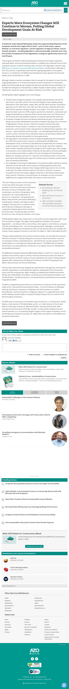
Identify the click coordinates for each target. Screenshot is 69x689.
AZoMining (8, 611)
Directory (8, 624)
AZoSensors (38, 598)
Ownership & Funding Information (51, 638)
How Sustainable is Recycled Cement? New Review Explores (29, 522)
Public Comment (34, 355)
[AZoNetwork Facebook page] (32, 658)
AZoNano (8, 600)
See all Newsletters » (9, 586)
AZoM (6, 598)
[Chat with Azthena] (64, 685)
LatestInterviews (12, 392)
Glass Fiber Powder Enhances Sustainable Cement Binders (28, 499)
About (46, 619)
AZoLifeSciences (40, 608)
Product (7, 632)
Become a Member (31, 627)
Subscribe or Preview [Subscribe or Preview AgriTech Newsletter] (17, 560)
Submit (63, 358)
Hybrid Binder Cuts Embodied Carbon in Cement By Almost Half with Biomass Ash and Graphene (33, 492)
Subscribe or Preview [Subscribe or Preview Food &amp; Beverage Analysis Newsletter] (17, 569)
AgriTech (13, 558)
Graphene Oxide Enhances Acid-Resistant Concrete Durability (30, 515)
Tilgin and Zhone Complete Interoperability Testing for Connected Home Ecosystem (52, 203)
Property (27, 619)
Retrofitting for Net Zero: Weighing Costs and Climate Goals (52, 190)
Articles (7, 622)
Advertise (47, 627)
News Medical (39, 606)
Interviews (8, 627)
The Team (28, 624)
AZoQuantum (39, 600)
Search (46, 622)
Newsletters (28, 629)
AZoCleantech (9, 606)
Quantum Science (16, 577)
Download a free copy (34, 546)
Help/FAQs (28, 632)
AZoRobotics (9, 603)
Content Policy (49, 635)
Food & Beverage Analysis (19, 567)
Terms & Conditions (50, 629)
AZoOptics (8, 608)
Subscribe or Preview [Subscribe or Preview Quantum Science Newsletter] (17, 579)
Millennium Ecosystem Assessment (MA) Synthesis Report (23, 68)
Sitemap (27, 635)
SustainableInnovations (34, 392)
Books (6, 629)
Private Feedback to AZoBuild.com (55, 355)
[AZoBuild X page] (36, 658)
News (11, 18)
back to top (63, 644)
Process (27, 622)
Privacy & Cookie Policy (51, 632)
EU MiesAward (56, 392)
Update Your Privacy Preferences (34, 683)
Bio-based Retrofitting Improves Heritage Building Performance (31, 507)
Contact (46, 624)
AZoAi (36, 603)
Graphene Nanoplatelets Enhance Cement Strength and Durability (32, 484)
